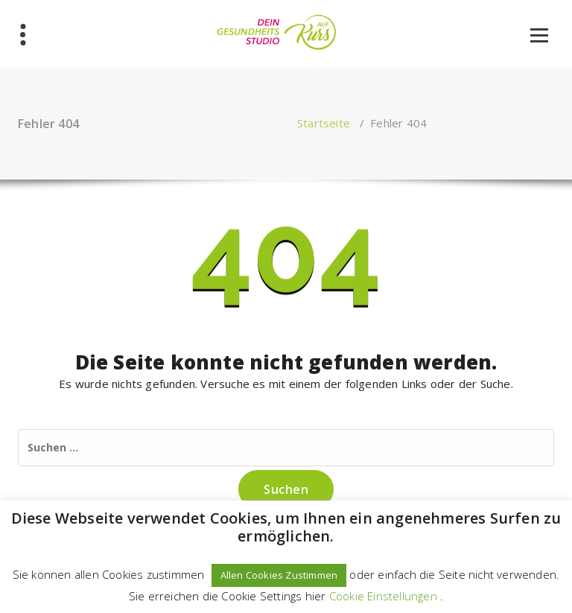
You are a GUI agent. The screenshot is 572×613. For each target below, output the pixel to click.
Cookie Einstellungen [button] (383, 595)
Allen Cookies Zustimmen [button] (279, 575)
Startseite (323, 122)
